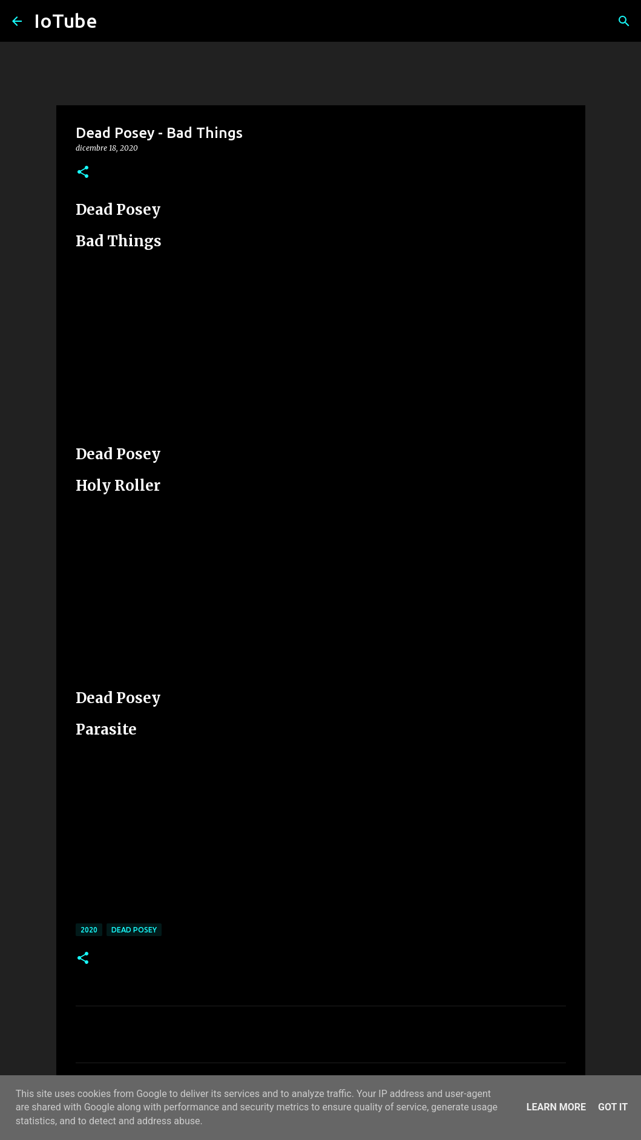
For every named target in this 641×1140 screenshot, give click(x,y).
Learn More (556, 1107)
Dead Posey (134, 930)
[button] (83, 173)
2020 (89, 930)
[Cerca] (624, 21)
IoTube (65, 20)
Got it (613, 1107)
